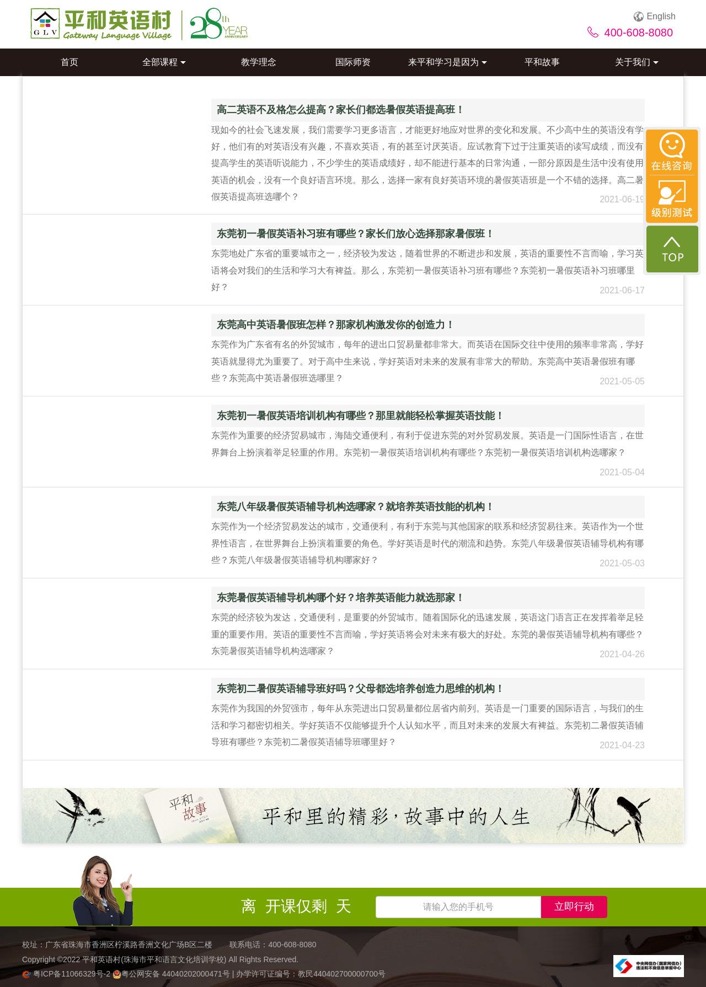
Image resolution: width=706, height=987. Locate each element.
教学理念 (258, 62)
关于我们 (637, 62)
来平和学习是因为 (447, 62)
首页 (69, 62)
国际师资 (353, 62)
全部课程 (164, 62)
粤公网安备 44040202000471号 (172, 973)
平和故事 (542, 62)
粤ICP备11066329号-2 (67, 973)
